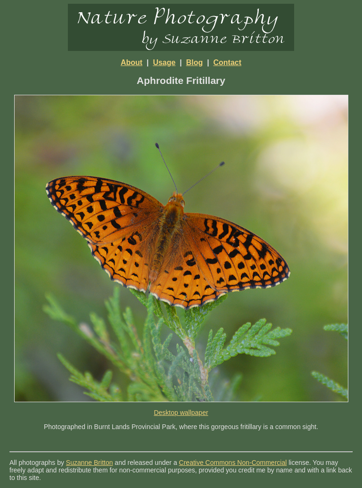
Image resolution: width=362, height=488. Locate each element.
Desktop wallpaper (181, 412)
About (131, 62)
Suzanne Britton (89, 462)
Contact (228, 62)
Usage (164, 62)
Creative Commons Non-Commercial (233, 462)
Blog (194, 62)
